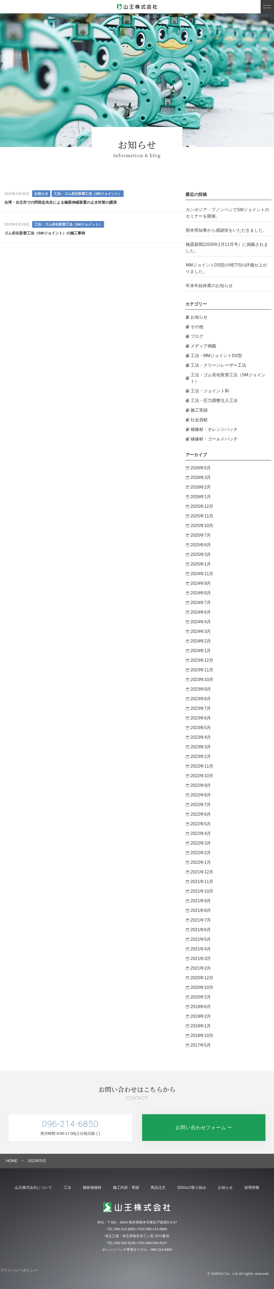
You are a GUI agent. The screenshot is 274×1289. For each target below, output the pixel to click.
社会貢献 (199, 419)
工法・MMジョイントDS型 (216, 355)
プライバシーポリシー (18, 1270)
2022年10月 (202, 775)
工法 (64, 1187)
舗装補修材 (90, 1187)
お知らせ (41, 194)
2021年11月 (202, 881)
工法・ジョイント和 (210, 391)
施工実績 (199, 410)
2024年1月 (201, 650)
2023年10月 (202, 679)
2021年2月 (201, 968)
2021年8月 (201, 910)
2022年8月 (201, 795)
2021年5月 (201, 939)
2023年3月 (201, 747)
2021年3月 (201, 958)
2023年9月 (201, 689)
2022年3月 (201, 843)
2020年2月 (201, 997)
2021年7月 (201, 920)
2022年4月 (201, 833)
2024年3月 (201, 631)
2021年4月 (201, 949)
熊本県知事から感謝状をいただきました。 (226, 230)
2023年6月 (201, 718)
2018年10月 (202, 1035)
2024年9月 (201, 583)
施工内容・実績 (125, 1187)
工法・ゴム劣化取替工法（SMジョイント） (87, 194)
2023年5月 (201, 727)
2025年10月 (202, 525)
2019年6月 (201, 1006)
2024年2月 (201, 641)
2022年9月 (201, 785)
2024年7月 (201, 602)
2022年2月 (201, 852)
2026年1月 (201, 496)
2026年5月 (201, 468)
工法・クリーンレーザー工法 (218, 365)
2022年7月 (201, 804)
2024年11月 (202, 573)
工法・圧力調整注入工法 (214, 400)
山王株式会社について (29, 1187)
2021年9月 (201, 901)
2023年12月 (202, 660)
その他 (197, 326)
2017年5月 (201, 1045)
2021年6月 (201, 929)
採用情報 (256, 1187)
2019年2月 (201, 1016)
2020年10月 (202, 987)
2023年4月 (201, 737)
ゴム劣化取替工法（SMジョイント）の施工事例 (44, 233)
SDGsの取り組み (193, 1187)
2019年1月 (201, 1026)
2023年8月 (201, 698)
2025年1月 (201, 564)
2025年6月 (201, 545)
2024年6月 (201, 612)
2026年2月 (201, 487)
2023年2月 (201, 756)
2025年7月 (201, 535)
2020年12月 (202, 978)
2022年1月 (201, 862)
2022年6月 (201, 814)
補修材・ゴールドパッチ (214, 439)
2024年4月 (201, 622)
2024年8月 (201, 593)
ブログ (197, 336)
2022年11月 (202, 766)
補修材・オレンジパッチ (214, 429)
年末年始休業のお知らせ (209, 285)
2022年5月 (201, 824)
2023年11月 (202, 670)
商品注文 (158, 1187)
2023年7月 (201, 708)
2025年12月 (202, 506)
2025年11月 (202, 516)
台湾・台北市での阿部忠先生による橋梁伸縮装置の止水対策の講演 (60, 202)
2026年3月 (201, 477)
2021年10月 (202, 891)
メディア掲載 (203, 346)
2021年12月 (202, 872)
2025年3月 (201, 554)
